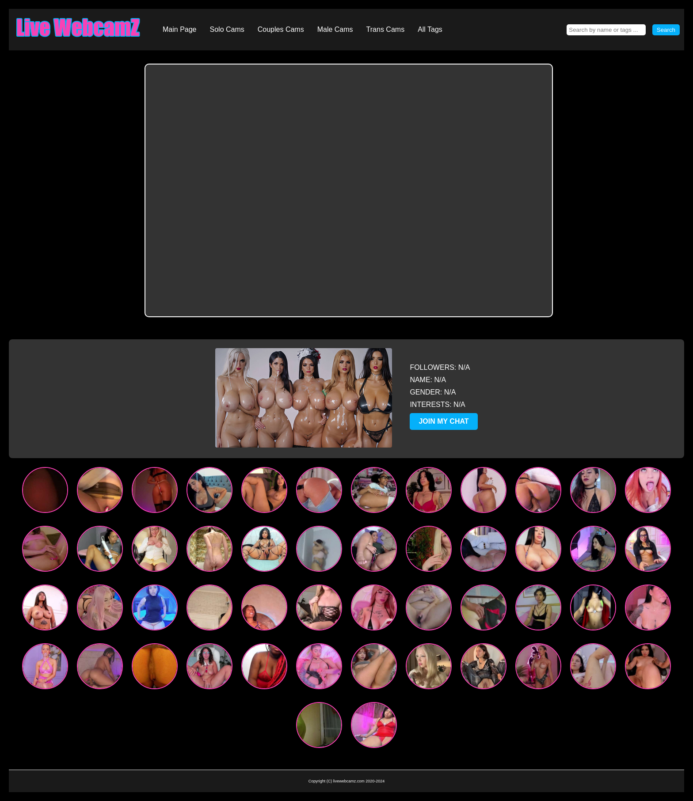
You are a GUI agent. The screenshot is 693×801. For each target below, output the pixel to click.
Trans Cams (385, 29)
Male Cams (335, 29)
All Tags (430, 29)
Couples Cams (281, 29)
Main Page (180, 29)
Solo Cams (227, 29)
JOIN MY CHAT (443, 421)
